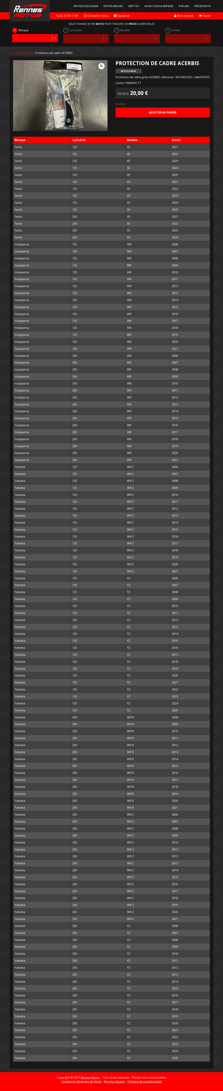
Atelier (184, 6)
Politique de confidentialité (144, 1081)
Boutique (27, 53)
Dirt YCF (133, 6)
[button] (101, 66)
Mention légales (114, 1081)
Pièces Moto (202, 6)
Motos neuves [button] (113, 6)
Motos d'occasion (86, 6)
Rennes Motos (90, 1077)
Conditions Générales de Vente (81, 1081)
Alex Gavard (122, 1085)
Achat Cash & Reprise (158, 6)
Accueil (14, 53)
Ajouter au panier (162, 112)
